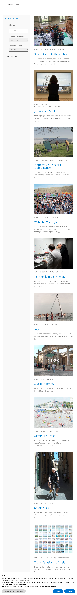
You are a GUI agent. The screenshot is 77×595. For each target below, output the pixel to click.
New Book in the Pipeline (49, 276)
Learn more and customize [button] (14, 591)
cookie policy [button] (25, 580)
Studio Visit (41, 508)
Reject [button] (58, 591)
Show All (12, 25)
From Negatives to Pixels (49, 562)
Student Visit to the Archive (51, 54)
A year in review (44, 384)
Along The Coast (44, 436)
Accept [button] (69, 591)
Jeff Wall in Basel (44, 111)
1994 (37, 329)
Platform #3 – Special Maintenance (47, 166)
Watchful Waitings (45, 222)
